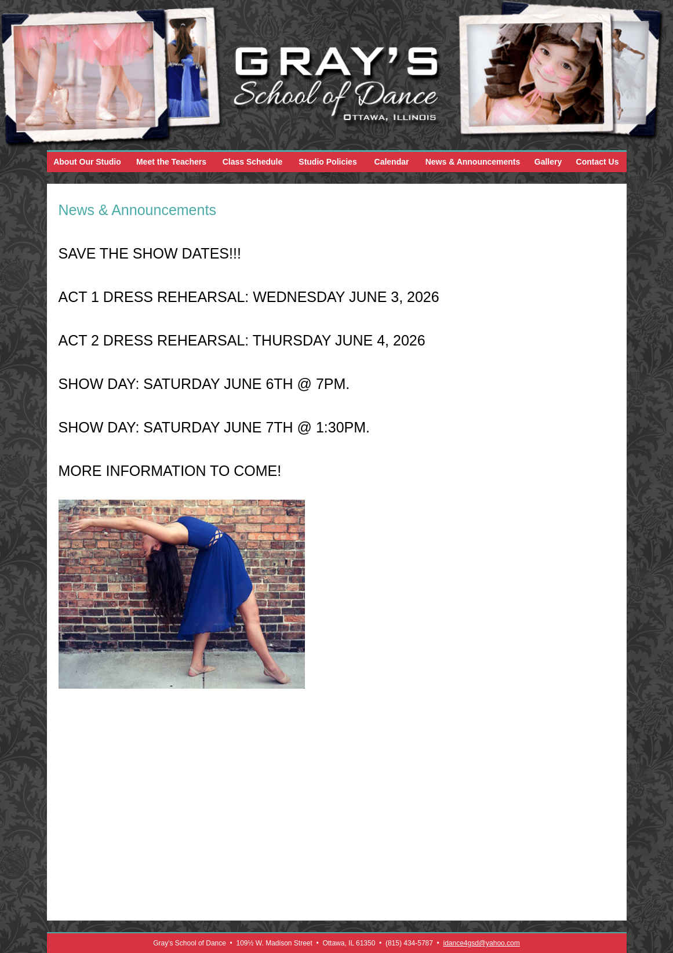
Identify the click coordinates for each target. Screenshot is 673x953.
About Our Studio (87, 161)
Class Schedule (253, 161)
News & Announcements (473, 161)
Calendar (391, 161)
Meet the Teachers (171, 161)
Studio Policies (327, 161)
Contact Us (597, 161)
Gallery (548, 161)
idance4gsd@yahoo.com (481, 943)
